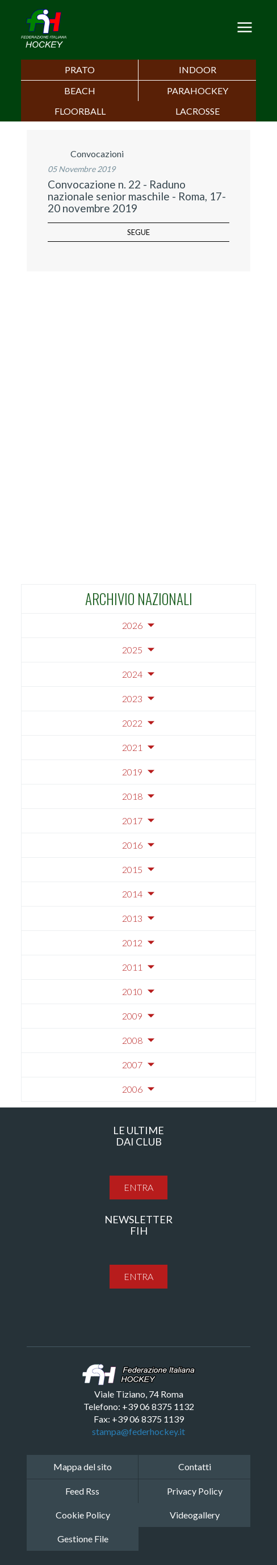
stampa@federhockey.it (138, 1431)
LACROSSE (197, 111)
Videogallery (195, 1514)
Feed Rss (82, 1491)
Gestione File (82, 1538)
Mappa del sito (82, 1466)
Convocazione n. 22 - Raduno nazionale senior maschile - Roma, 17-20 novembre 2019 (137, 196)
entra (138, 1187)
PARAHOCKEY (197, 90)
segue (138, 232)
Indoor (197, 69)
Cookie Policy (83, 1514)
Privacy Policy (195, 1491)
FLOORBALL (80, 111)
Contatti (194, 1466)
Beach (79, 90)
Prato (80, 69)
